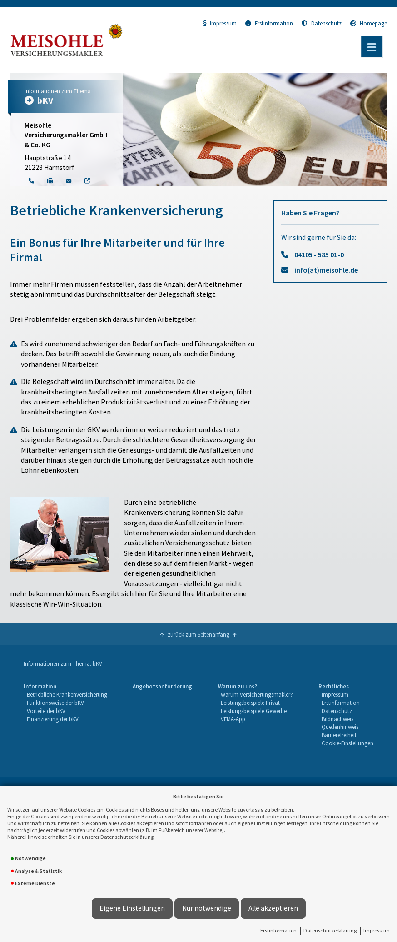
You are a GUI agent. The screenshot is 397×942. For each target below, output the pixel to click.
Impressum (376, 930)
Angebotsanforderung (162, 686)
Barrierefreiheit (339, 734)
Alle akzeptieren (273, 908)
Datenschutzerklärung (330, 930)
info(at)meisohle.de (326, 269)
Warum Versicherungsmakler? (257, 694)
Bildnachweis (337, 719)
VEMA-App (233, 719)
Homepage (368, 23)
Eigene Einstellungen (132, 908)
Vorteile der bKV (46, 710)
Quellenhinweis (340, 726)
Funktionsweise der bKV (55, 702)
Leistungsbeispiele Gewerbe (254, 710)
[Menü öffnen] (371, 47)
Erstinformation (278, 930)
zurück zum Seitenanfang (198, 634)
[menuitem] (65, 715)
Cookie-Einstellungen (347, 743)
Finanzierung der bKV (53, 719)
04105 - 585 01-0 (319, 254)
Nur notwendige (206, 908)
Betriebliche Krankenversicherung (67, 694)
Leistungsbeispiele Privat (250, 702)
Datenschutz (322, 23)
